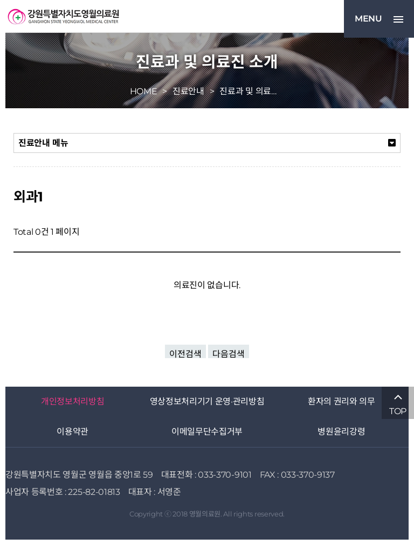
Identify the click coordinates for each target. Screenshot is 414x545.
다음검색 (228, 353)
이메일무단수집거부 (207, 432)
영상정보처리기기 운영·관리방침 (207, 401)
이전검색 (185, 353)
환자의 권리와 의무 (341, 401)
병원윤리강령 (341, 432)
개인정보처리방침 (72, 401)
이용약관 (72, 432)
